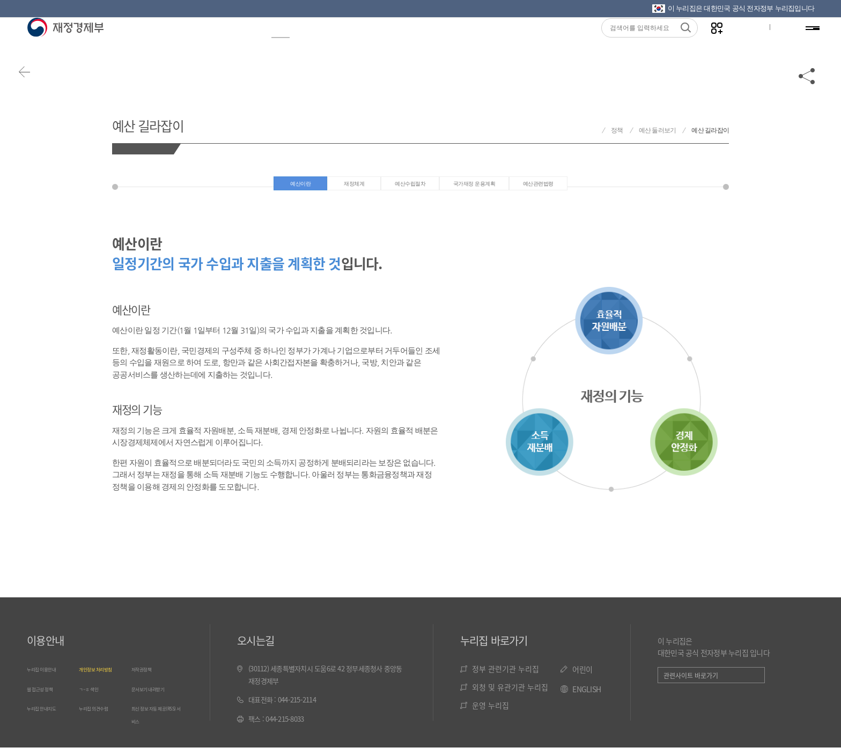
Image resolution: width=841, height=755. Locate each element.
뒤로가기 (37, 87)
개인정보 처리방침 (104, 676)
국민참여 (470, 43)
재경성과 (326, 43)
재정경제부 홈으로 (592, 131)
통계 (377, 43)
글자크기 (741, 43)
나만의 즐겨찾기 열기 (707, 43)
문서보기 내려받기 (156, 695)
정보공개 (183, 43)
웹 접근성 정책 (47, 695)
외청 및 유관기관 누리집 (510, 694)
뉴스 (234, 43)
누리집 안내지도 (49, 714)
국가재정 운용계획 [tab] (484, 187)
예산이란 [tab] (261, 187)
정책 (276, 43)
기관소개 (530, 43)
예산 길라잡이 (166, 122)
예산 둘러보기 (657, 130)
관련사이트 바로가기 (690, 682)
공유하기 (807, 87)
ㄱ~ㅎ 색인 (93, 695)
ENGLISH (586, 696)
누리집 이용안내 (49, 676)
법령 (419, 43)
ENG (775, 43)
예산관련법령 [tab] (572, 187)
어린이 (582, 676)
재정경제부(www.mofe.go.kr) (65, 44)
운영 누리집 (490, 712)
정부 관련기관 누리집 (505, 676)
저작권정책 (146, 676)
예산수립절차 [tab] (397, 187)
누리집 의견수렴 (101, 714)
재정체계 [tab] (325, 187)
